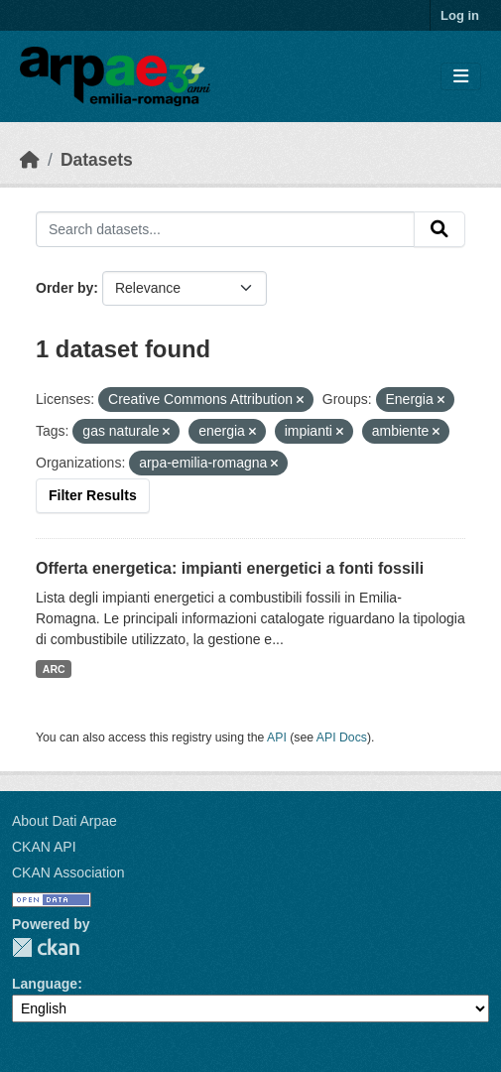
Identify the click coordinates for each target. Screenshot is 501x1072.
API (277, 737)
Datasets (97, 160)
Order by (64, 288)
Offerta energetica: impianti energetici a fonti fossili (230, 568)
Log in (459, 15)
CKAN (45, 947)
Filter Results (93, 495)
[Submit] (439, 229)
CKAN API (44, 847)
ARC (54, 669)
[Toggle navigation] (460, 77)
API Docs (341, 737)
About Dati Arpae (64, 821)
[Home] (30, 160)
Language (44, 984)
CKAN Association (68, 872)
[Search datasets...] (225, 229)
